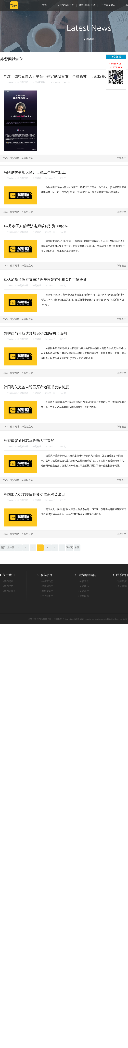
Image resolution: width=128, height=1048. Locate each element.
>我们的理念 (9, 591)
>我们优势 (8, 586)
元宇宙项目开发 (66, 5)
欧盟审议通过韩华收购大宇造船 (29, 441)
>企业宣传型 (46, 581)
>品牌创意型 (46, 586)
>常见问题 (83, 596)
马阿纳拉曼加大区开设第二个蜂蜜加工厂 (36, 172)
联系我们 (122, 575)
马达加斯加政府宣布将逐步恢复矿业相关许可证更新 (45, 280)
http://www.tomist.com (95, 619)
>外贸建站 (83, 586)
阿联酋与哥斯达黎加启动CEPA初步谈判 (35, 333)
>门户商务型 (46, 596)
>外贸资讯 (83, 581)
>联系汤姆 (121, 581)
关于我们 (9, 575)
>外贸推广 (83, 591)
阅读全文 (121, 158)
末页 (77, 547)
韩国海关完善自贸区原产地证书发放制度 (36, 387)
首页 (44, 5)
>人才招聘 (121, 586)
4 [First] (40, 547)
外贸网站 (14, 158)
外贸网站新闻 (87, 575)
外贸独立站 (27, 158)
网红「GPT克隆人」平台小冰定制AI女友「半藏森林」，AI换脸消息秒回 (61, 76)
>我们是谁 (8, 581)
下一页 (69, 547)
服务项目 (46, 575)
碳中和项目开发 (87, 5)
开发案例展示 (108, 5)
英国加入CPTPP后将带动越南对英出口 (34, 494)
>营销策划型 (46, 591)
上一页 (10, 547)
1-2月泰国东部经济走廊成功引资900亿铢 (36, 226)
